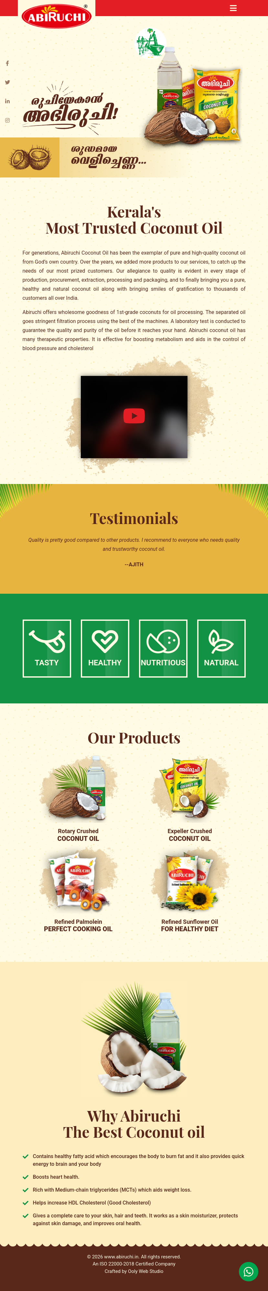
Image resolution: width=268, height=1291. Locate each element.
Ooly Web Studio (145, 1271)
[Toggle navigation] (233, 8)
